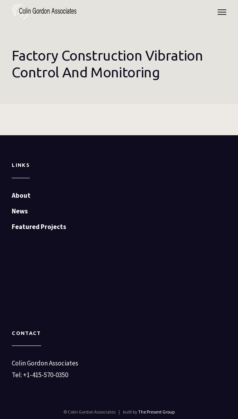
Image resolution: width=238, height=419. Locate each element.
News (20, 211)
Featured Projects (39, 226)
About (21, 195)
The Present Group (156, 412)
